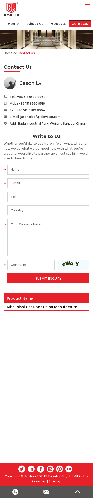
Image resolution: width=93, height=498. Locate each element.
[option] (46, 39)
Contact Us (26, 53)
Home (13, 24)
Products (58, 24)
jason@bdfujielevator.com (40, 117)
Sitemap (55, 481)
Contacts (80, 24)
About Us (35, 24)
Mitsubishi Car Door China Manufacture (42, 307)
